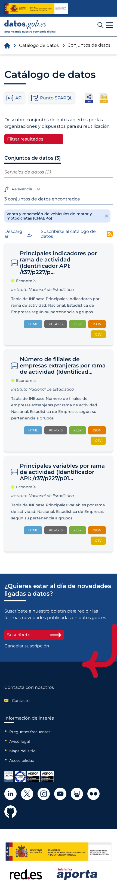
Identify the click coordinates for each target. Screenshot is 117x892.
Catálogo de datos (39, 45)
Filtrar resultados (25, 139)
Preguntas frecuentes (29, 731)
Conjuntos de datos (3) (32, 158)
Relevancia (22, 189)
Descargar (18, 234)
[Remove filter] (57, 216)
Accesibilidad (21, 760)
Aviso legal (19, 741)
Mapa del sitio (22, 750)
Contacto (21, 700)
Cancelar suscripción (26, 646)
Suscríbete (34, 634)
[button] (109, 25)
